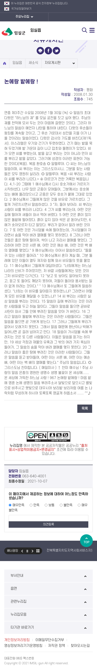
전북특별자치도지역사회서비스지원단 (72, 550)
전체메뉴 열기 (92, 30)
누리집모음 (48, 614)
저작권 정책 (56, 646)
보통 (51, 505)
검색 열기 (84, 30)
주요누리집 (24, 17)
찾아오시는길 (80, 646)
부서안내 (48, 576)
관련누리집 (48, 602)
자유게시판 (53, 63)
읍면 (48, 589)
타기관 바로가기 (48, 627)
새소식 (33, 63)
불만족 (68, 505)
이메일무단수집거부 (49, 640)
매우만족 (18, 505)
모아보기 (38, 550)
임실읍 (17, 63)
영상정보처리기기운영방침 (23, 646)
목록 (85, 408)
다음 (32, 550)
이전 (22, 550)
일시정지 (27, 550)
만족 (36, 505)
